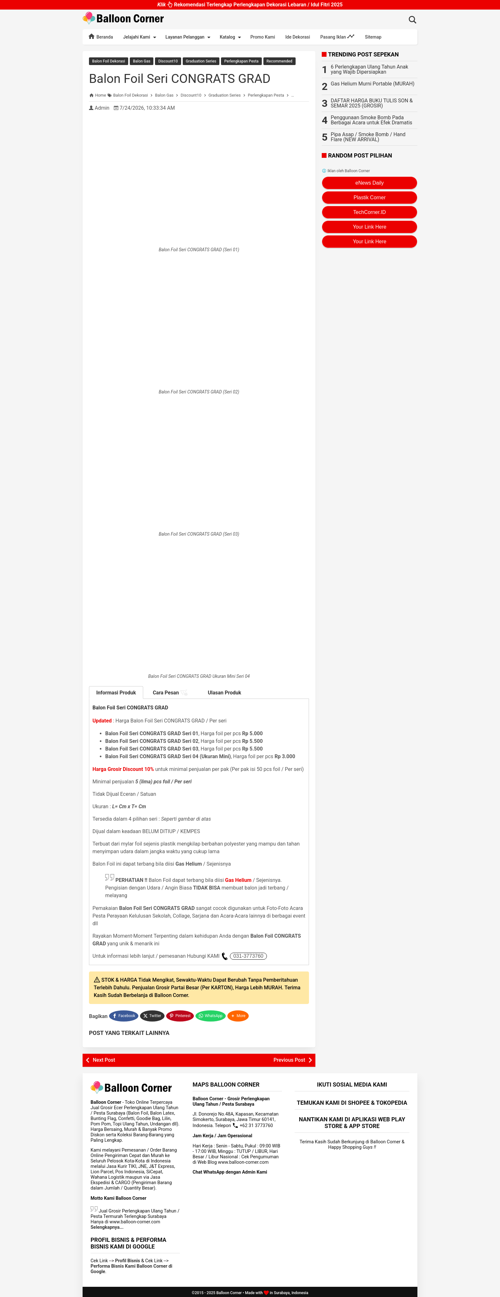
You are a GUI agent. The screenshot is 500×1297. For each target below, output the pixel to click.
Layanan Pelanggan (189, 37)
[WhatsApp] (211, 1015)
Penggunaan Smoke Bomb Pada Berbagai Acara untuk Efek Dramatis (371, 120)
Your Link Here (369, 227)
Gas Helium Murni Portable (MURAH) (373, 84)
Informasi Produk (116, 692)
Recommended (279, 61)
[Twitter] (152, 1015)
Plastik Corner (370, 197)
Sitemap (373, 37)
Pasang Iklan (337, 36)
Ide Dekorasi (297, 37)
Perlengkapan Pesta (241, 61)
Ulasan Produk (224, 692)
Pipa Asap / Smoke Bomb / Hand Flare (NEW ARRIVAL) (368, 137)
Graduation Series (201, 61)
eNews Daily (370, 183)
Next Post (104, 1058)
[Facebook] (123, 1015)
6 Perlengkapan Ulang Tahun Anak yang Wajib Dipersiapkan (369, 69)
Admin (102, 108)
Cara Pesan (170, 692)
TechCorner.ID (369, 212)
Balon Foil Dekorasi (108, 61)
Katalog (231, 37)
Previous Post (289, 1058)
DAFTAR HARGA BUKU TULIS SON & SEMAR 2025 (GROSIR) (372, 103)
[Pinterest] (180, 1015)
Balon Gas (141, 61)
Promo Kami (262, 37)
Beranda (100, 36)
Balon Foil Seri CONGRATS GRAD (182, 78)
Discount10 (168, 61)
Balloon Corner (229, 1291)
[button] (239, 1015)
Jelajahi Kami (140, 37)
